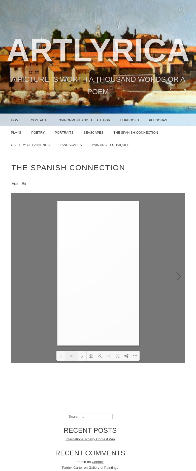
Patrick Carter (72, 373)
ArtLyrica (98, 50)
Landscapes (71, 145)
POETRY (38, 132)
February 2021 (90, 413)
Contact (38, 120)
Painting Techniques (110, 145)
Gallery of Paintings (30, 145)
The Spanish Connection (135, 132)
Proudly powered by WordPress (71, 462)
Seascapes (94, 132)
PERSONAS (158, 120)
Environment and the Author (83, 120)
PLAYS (16, 132)
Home (16, 120)
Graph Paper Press (132, 462)
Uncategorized (90, 436)
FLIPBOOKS (129, 120)
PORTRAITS (64, 132)
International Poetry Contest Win (90, 344)
